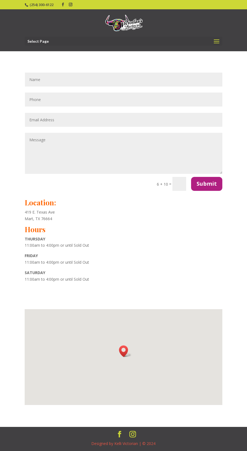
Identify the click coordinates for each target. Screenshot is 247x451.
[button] (125, 351)
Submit (207, 183)
